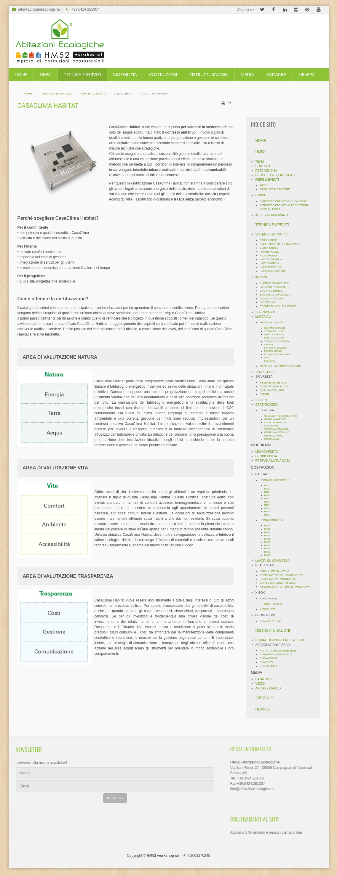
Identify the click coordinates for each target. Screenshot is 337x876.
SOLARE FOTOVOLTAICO (277, 294)
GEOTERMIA (269, 302)
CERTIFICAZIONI (269, 404)
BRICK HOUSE (270, 240)
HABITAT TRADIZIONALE (276, 480)
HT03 (268, 492)
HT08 (268, 508)
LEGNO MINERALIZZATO (279, 354)
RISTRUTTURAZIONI (208, 74)
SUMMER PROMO (273, 621)
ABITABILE (276, 74)
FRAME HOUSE (271, 251)
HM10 (269, 555)
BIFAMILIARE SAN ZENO (276, 571)
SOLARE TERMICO (273, 290)
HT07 (268, 505)
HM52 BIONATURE (273, 267)
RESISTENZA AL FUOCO (276, 386)
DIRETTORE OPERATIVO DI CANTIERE (285, 201)
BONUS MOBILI (271, 666)
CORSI (262, 195)
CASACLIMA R (273, 439)
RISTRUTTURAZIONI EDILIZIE (280, 650)
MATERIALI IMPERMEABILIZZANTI (282, 366)
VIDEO (262, 683)
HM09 (269, 552)
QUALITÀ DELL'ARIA (274, 390)
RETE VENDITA (268, 170)
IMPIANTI (263, 277)
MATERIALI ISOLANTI (275, 322)
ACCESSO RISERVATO (273, 215)
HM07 (269, 545)
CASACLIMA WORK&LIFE (279, 432)
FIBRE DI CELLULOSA (277, 347)
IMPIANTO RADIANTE (275, 286)
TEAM (261, 161)
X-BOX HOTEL (270, 609)
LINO (268, 357)
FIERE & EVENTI (269, 179)
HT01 (268, 485)
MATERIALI (265, 316)
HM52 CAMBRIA (271, 263)
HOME (21, 74)
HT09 (268, 511)
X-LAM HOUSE (270, 255)
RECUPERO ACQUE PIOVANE (280, 306)
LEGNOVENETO (268, 451)
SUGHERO (271, 361)
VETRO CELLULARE (276, 331)
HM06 (269, 542)
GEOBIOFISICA (268, 456)
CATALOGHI (265, 679)
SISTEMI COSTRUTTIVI (273, 234)
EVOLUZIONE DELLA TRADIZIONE (282, 244)
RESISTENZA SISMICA (275, 382)
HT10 (268, 515)
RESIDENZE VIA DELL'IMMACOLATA (283, 575)
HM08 (269, 548)
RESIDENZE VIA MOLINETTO (279, 578)
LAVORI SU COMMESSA (274, 560)
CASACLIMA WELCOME (278, 429)
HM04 (269, 535)
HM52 (46, 74)
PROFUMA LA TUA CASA (274, 460)
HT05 (268, 498)
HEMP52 (307, 74)
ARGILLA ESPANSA (276, 334)
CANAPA (270, 344)
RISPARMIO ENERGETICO (278, 654)
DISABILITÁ (269, 662)
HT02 (268, 488)
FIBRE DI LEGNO (275, 351)
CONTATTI (264, 166)
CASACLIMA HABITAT (277, 422)
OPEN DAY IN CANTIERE (277, 189)
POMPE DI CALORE (273, 298)
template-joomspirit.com (335, 846)
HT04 (268, 495)
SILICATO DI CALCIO (277, 328)
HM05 (269, 539)
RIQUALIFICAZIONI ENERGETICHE (282, 640)
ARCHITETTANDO (270, 688)
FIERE (265, 185)
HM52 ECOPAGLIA (273, 259)
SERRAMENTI (267, 312)
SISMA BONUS (270, 658)
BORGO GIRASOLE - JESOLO (280, 582)
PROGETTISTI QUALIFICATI (277, 175)
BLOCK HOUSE (271, 247)
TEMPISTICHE (267, 372)
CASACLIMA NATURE (277, 419)
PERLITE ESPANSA (276, 337)
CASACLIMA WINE (275, 435)
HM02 (269, 529)
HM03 (269, 532)
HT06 (268, 501)
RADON (266, 394)
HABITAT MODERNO (274, 520)
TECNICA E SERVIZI (82, 74)
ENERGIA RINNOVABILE (276, 283)
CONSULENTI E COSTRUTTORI (282, 416)
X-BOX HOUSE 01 (275, 604)
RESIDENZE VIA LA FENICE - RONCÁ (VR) (287, 586)
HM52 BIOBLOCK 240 (275, 270)
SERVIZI (263, 400)
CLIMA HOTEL (273, 425)
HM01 (269, 525)
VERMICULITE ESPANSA (279, 341)
